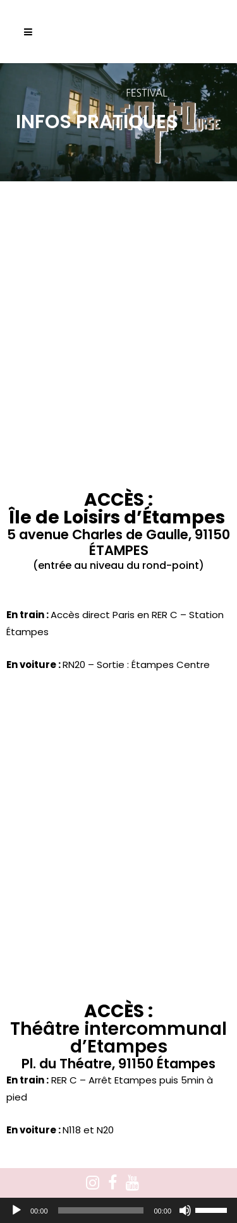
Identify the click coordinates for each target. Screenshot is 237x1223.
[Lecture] (16, 1210)
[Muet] (185, 1210)
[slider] (101, 1210)
